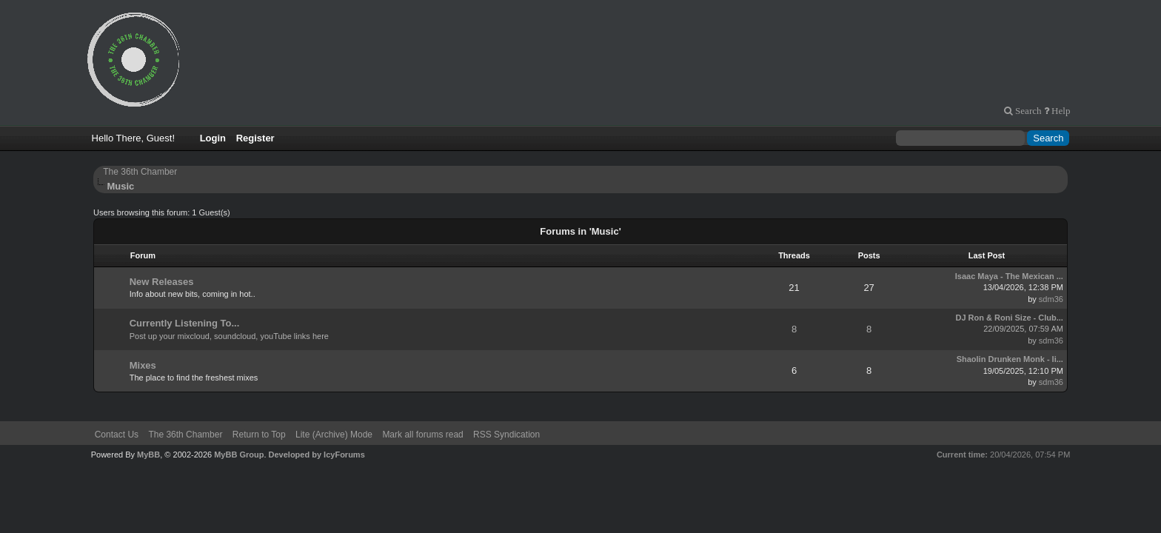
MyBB (148, 454)
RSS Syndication (506, 434)
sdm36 (1051, 299)
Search (1027, 110)
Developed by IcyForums (317, 454)
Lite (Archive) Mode (333, 434)
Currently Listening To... (185, 323)
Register (255, 138)
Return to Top (259, 434)
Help (1059, 110)
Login (213, 138)
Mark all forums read (422, 434)
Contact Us (116, 434)
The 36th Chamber (140, 172)
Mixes (143, 365)
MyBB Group (239, 454)
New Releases (162, 281)
